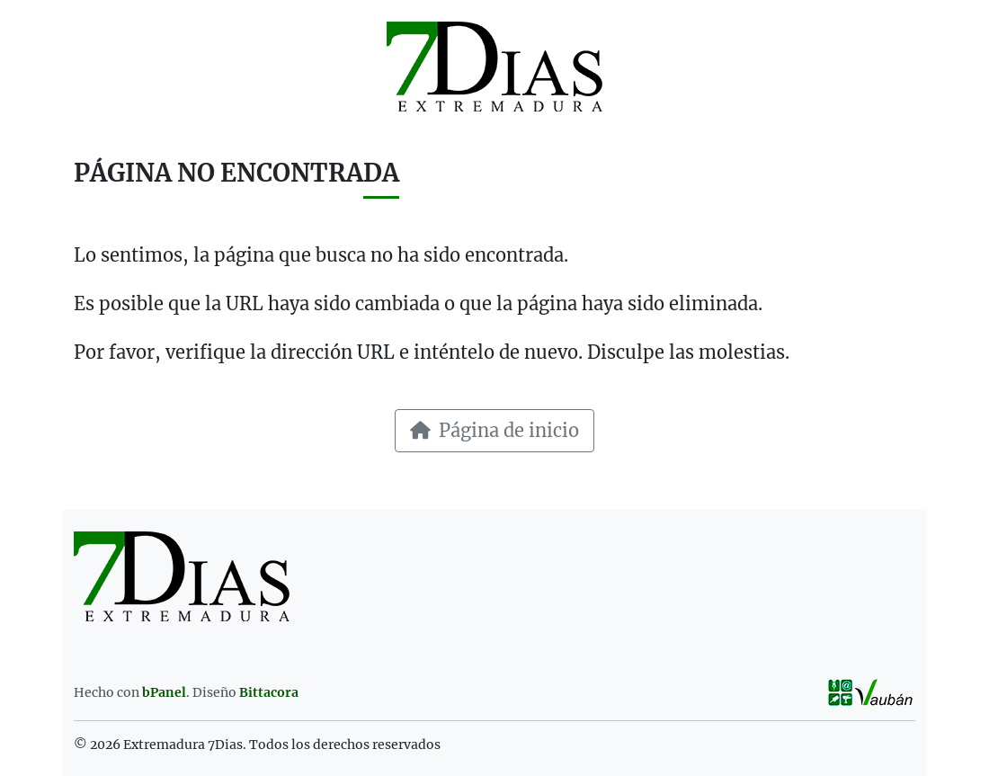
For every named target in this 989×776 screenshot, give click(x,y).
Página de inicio (494, 430)
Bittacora (268, 692)
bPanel (164, 692)
